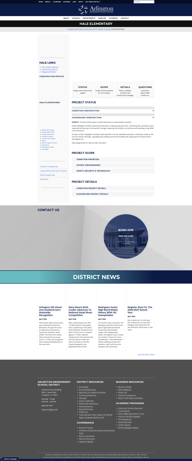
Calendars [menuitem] (57, 2)
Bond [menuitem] (41, 2)
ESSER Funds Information (88, 404)
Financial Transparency (127, 395)
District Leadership (86, 401)
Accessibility (83, 387)
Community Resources (87, 395)
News (44, 141)
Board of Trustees (86, 428)
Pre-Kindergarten (124, 419)
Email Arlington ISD (50, 409)
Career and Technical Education (130, 408)
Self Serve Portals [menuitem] (92, 2)
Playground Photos (49, 72)
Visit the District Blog (146, 354)
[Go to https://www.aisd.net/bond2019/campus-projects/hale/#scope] (104, 89)
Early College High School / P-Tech (131, 414)
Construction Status (48, 139)
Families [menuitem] (102, 18)
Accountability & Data (87, 390)
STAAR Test (83, 412)
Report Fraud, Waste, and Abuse (130, 398)
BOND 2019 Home (48, 130)
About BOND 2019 (48, 132)
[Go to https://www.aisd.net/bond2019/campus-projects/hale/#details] (125, 89)
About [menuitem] (66, 18)
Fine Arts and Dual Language (129, 416)
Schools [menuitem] (76, 18)
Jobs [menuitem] (74, 2)
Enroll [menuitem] (48, 2)
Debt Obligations (124, 390)
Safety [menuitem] (80, 2)
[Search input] (143, 1)
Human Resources (86, 406)
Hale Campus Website (50, 67)
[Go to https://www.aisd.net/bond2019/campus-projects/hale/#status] (83, 89)
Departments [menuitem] (89, 18)
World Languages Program (128, 428)
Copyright (83, 398)
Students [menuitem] (113, 18)
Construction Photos (49, 69)
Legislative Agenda (86, 442)
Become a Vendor (125, 387)
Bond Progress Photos (49, 143)
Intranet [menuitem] (67, 2)
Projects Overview (48, 134)
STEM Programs (124, 425)
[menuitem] (139, 370)
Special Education (125, 422)
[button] (153, 1)
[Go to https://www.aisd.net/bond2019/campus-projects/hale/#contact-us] (145, 89)
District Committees (87, 436)
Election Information (87, 439)
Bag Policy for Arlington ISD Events (92, 392)
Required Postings (86, 409)
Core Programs (124, 411)
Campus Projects (47, 136)
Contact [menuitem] (125, 18)
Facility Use (122, 392)
